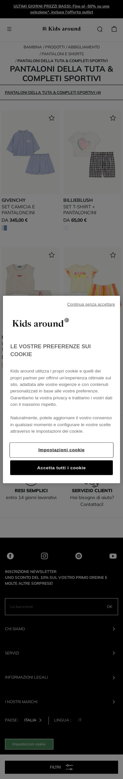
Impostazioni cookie (61, 449)
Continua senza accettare (91, 304)
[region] (61, 389)
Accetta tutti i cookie (61, 467)
